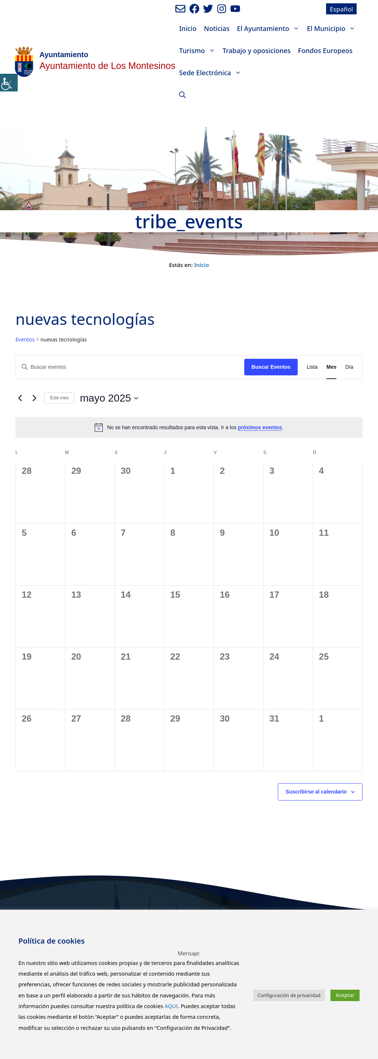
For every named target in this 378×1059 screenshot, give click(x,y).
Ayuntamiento (63, 55)
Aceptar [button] (345, 995)
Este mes (59, 397)
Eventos (25, 339)
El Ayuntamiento (270, 28)
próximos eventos (260, 427)
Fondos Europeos (325, 50)
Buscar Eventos (271, 367)
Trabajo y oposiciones (257, 50)
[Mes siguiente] (34, 398)
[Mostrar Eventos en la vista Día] (349, 367)
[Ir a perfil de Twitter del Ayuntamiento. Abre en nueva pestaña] (208, 8)
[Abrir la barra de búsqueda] (182, 95)
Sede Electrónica (212, 73)
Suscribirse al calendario (316, 792)
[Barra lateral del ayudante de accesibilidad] (9, 82)
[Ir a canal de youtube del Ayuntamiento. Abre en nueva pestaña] (235, 8)
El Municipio (333, 28)
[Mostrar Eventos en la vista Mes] (331, 367)
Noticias (216, 28)
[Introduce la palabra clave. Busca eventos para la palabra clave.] (130, 367)
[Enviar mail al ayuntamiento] (180, 8)
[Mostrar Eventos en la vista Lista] (312, 367)
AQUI (171, 1006)
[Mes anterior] (19, 398)
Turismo (199, 50)
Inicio (187, 28)
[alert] (189, 427)
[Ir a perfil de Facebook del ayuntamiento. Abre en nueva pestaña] (194, 8)
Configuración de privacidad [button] (289, 995)
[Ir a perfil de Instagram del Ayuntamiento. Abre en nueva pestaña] (221, 8)
